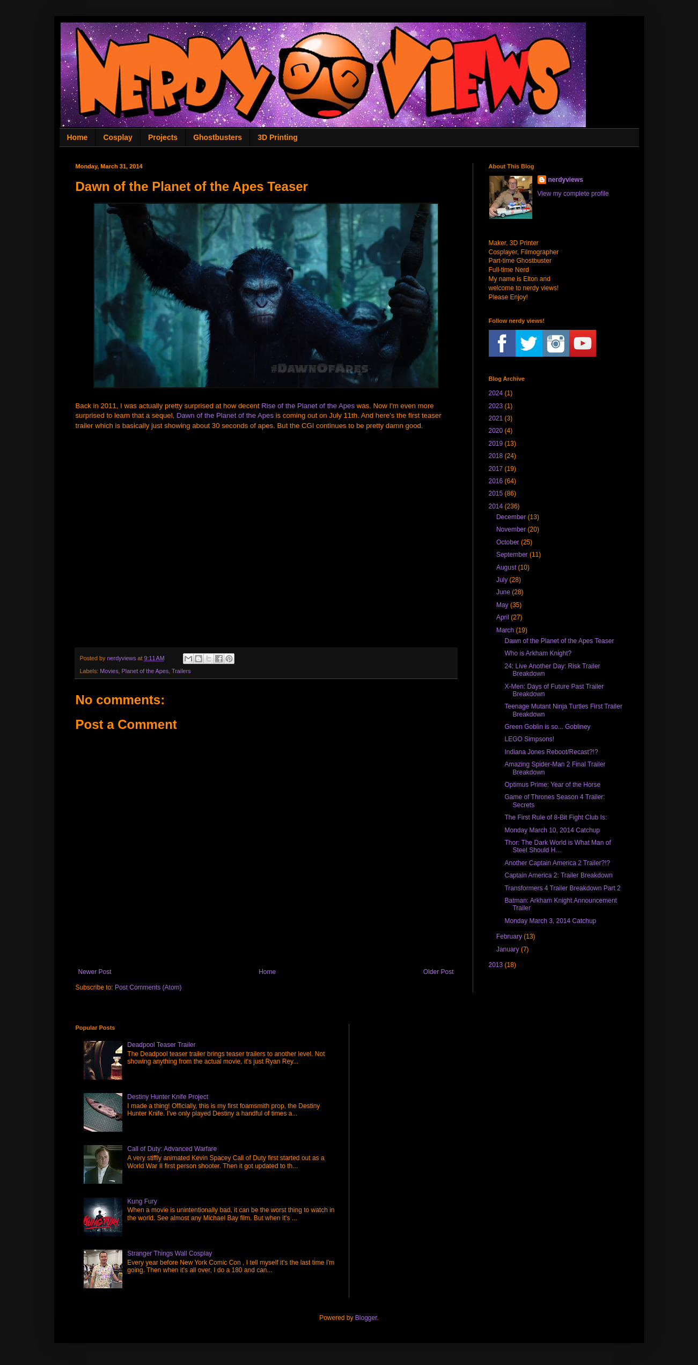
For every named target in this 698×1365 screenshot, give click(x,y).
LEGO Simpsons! (529, 739)
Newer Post (95, 972)
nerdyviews (565, 179)
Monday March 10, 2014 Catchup (551, 830)
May (502, 605)
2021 (496, 418)
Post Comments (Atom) (148, 987)
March (505, 630)
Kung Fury (142, 1201)
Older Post (438, 972)
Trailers (181, 671)
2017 (496, 469)
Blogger (366, 1318)
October (507, 542)
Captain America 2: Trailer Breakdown (558, 875)
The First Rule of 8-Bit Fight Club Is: (555, 817)
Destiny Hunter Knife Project (167, 1097)
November (511, 529)
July (502, 580)
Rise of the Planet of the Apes (308, 406)
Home (77, 137)
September (512, 554)
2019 (496, 443)
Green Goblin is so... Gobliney (547, 727)
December (511, 517)
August (506, 567)
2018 (496, 456)
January (507, 949)
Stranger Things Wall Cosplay (169, 1253)
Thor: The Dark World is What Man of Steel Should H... (557, 846)
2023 (496, 406)
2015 (496, 493)
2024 (496, 393)
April (502, 617)
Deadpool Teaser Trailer (161, 1045)
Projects (163, 137)
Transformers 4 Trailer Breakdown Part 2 (562, 888)
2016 (496, 481)
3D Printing (278, 137)
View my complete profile (573, 193)
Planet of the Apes (145, 671)
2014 (496, 506)
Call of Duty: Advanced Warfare (172, 1149)
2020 (496, 430)
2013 (496, 965)
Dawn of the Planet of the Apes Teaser (559, 641)
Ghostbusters (217, 137)
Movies (109, 671)
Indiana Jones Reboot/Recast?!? (551, 752)
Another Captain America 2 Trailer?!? (557, 863)
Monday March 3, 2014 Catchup (550, 921)
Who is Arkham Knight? (537, 653)
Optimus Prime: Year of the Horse (552, 784)
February (509, 936)
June (503, 592)
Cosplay (117, 137)
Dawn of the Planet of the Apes (225, 415)
